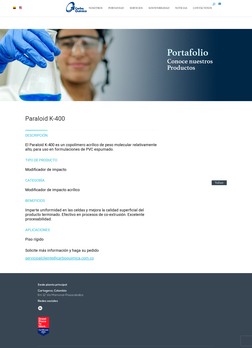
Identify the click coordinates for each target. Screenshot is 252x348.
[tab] (36, 134)
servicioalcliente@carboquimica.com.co (59, 258)
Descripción (36, 135)
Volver (219, 183)
